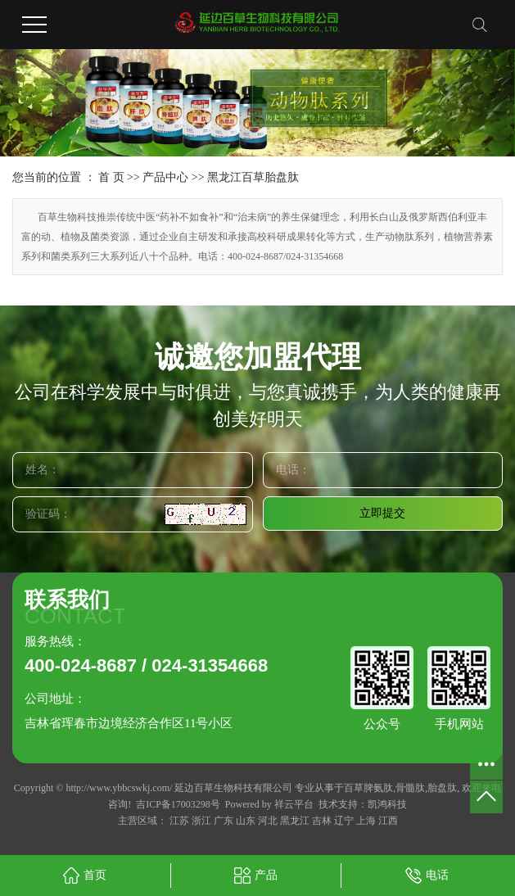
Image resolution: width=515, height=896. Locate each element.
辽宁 (344, 820)
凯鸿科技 (387, 804)
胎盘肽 (442, 788)
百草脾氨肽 (368, 788)
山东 (245, 820)
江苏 (179, 820)
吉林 (322, 820)
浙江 (201, 820)
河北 (268, 820)
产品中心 (165, 177)
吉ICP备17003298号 (178, 804)
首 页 (111, 177)
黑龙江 (294, 820)
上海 (366, 820)
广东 (223, 820)
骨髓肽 (410, 788)
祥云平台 (294, 804)
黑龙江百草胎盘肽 (253, 177)
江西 (388, 820)
